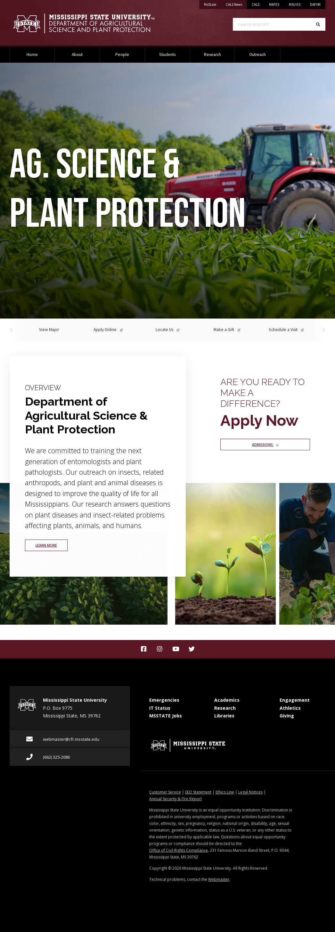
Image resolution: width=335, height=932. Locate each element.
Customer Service (165, 792)
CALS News (236, 3)
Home (32, 54)
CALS (255, 4)
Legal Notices (250, 792)
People (122, 54)
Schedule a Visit (286, 329)
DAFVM (315, 4)
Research (212, 54)
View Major (49, 329)
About (77, 54)
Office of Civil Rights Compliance (178, 850)
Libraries (224, 716)
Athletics (290, 708)
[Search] (318, 24)
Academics (227, 700)
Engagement (295, 700)
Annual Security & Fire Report (175, 799)
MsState (212, 3)
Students (167, 54)
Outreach (257, 54)
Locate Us (167, 329)
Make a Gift (227, 329)
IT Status (159, 708)
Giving (287, 716)
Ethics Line (225, 792)
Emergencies (164, 700)
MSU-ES (294, 4)
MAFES (274, 4)
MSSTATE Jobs (165, 716)
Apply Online (108, 329)
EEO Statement (198, 792)
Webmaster (218, 879)
